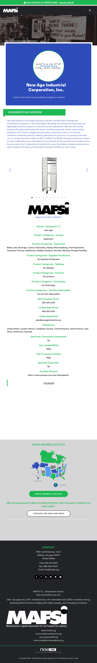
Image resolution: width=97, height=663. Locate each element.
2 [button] (36, 197)
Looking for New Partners (48, 513)
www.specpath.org (48, 637)
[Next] (87, 170)
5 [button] (47, 197)
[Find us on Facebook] (36, 577)
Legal (76, 658)
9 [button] (61, 197)
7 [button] (54, 197)
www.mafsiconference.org (48, 633)
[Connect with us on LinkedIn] (46, 577)
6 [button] (50, 197)
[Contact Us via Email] (60, 577)
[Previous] (10, 170)
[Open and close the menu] (55, 10)
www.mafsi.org (48, 630)
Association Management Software (48, 650)
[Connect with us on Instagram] (51, 577)
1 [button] (32, 197)
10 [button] (65, 197)
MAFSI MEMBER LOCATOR (48, 494)
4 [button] (43, 197)
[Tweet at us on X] (41, 577)
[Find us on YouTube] (55, 577)
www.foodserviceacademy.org (48, 640)
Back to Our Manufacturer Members (21, 41)
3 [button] (39, 197)
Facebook (49, 383)
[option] (48, 174)
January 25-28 (66, 2)
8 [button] (58, 197)
